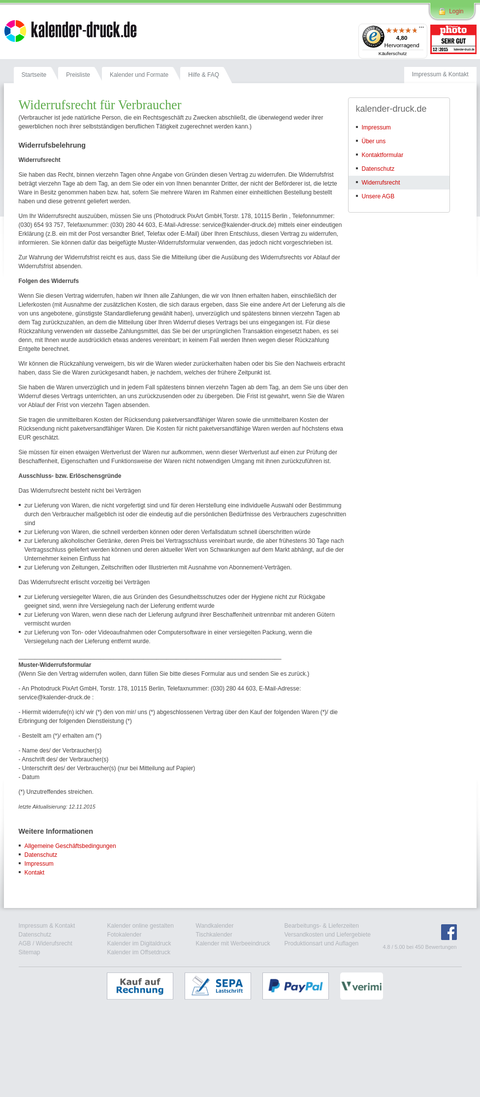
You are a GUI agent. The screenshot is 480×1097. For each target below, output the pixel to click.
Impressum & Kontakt (47, 925)
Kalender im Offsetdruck (139, 952)
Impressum (39, 863)
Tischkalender (214, 934)
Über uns (374, 141)
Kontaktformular (383, 155)
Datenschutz (41, 854)
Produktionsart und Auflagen (322, 943)
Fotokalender (124, 934)
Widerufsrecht (54, 943)
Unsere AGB (378, 196)
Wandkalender (215, 925)
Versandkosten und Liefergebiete (328, 934)
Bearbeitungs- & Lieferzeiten (322, 925)
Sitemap (29, 952)
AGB (25, 943)
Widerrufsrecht (381, 182)
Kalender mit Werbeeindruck (233, 943)
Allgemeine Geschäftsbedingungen (70, 846)
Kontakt (35, 872)
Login (456, 11)
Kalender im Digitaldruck (139, 943)
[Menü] (421, 29)
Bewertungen (441, 947)
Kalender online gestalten (140, 925)
